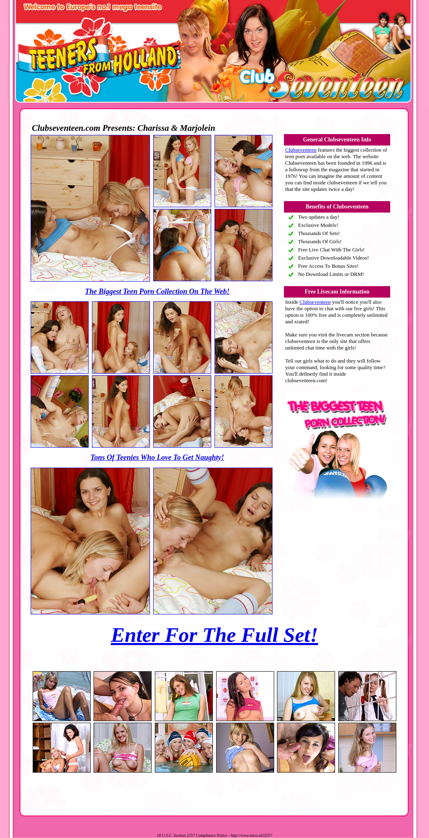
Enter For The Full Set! (214, 634)
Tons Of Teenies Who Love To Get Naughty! (157, 457)
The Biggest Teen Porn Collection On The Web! (157, 291)
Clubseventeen (301, 150)
